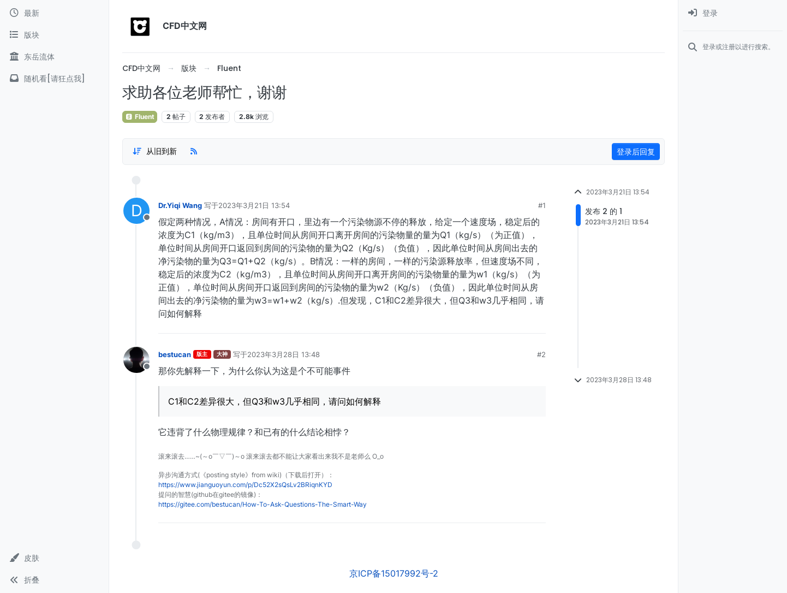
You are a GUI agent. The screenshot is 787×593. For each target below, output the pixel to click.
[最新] (54, 13)
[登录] (733, 13)
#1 (542, 205)
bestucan (174, 354)
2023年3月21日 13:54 (254, 205)
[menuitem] (733, 13)
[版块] (54, 35)
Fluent (139, 116)
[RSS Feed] (193, 151)
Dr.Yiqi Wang (180, 205)
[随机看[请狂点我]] (54, 78)
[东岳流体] (54, 57)
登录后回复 (636, 151)
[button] (54, 558)
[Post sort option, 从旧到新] (154, 151)
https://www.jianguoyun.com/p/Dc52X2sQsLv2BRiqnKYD (245, 485)
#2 (541, 354)
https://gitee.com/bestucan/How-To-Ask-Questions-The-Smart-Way (262, 504)
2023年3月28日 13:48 (283, 354)
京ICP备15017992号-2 (393, 573)
